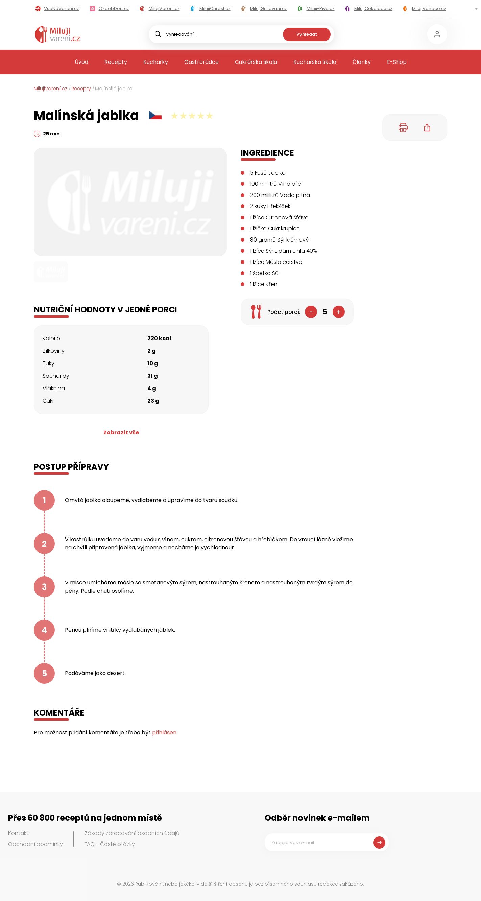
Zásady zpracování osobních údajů (132, 833)
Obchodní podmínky (35, 844)
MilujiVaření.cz (50, 88)
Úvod (81, 62)
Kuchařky (155, 62)
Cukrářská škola (256, 62)
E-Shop (397, 62)
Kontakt (18, 833)
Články (362, 62)
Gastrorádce (201, 62)
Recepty (115, 62)
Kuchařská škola (314, 62)
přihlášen (164, 732)
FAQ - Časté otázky (110, 844)
